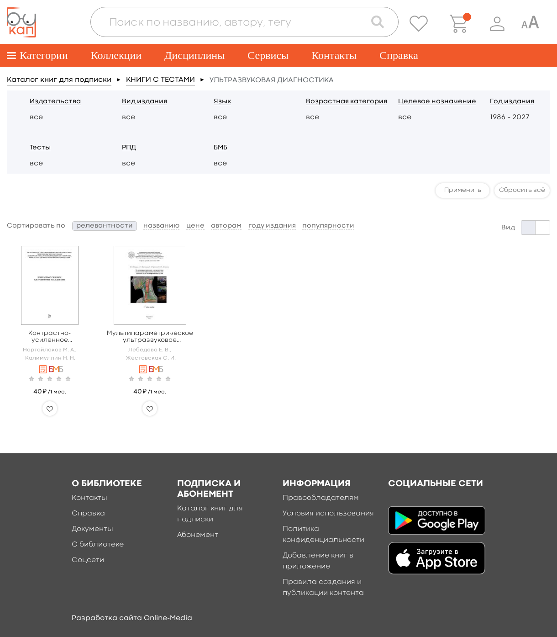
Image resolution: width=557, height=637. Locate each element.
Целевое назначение (437, 102)
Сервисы (268, 55)
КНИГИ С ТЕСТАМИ (160, 80)
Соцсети (88, 560)
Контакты (334, 55)
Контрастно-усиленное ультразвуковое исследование (50, 337)
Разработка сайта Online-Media (132, 618)
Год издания (512, 102)
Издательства (55, 102)
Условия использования (328, 513)
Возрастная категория (346, 102)
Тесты (40, 148)
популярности (328, 226)
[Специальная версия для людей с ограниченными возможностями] (530, 24)
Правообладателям (321, 498)
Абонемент (197, 535)
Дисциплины (194, 55)
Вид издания (144, 102)
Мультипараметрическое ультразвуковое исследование (150, 337)
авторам (226, 226)
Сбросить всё (522, 190)
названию (161, 226)
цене (195, 226)
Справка (398, 55)
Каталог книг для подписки (59, 80)
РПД (129, 148)
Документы (92, 529)
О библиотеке (98, 544)
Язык (222, 102)
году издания (272, 226)
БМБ (220, 148)
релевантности (104, 226)
